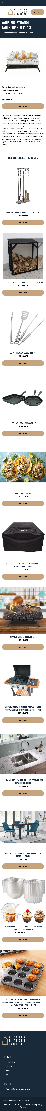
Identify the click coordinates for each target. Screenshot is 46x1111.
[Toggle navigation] (4, 12)
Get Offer (38, 12)
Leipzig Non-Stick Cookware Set (23, 423)
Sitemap (23, 1107)
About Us (9, 1066)
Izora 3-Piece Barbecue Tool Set (23, 353)
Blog (6, 1104)
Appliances (22, 87)
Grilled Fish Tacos (23, 493)
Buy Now (23, 106)
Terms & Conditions (22, 1104)
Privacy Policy (37, 1104)
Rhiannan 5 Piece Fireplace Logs (23, 636)
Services (8, 1070)
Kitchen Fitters (10, 1062)
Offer (7, 1075)
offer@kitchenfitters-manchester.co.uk (33, 3)
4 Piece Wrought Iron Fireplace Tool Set (23, 212)
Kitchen (14, 87)
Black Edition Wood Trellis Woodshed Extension (23, 282)
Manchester (6, 3)
